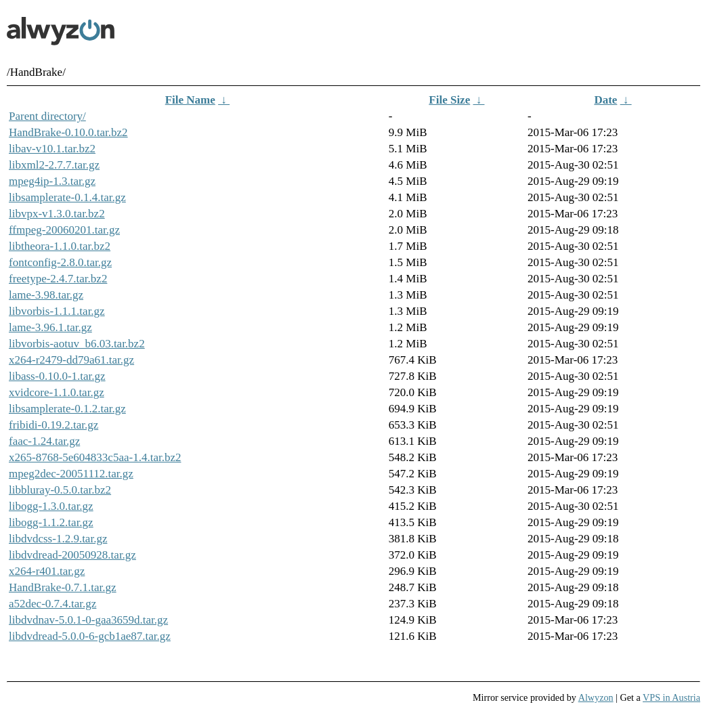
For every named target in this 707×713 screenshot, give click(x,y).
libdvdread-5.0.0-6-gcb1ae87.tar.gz (90, 636)
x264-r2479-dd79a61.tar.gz (71, 359)
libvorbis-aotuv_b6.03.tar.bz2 (77, 343)
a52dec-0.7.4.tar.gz (52, 603)
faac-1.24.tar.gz (44, 441)
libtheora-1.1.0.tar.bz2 (59, 246)
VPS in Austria (671, 697)
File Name (190, 99)
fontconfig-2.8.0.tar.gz (60, 262)
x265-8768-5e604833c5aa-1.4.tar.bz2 (95, 457)
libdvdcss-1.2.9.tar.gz (58, 538)
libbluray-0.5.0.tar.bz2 (60, 489)
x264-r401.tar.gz (47, 571)
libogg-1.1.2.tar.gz (51, 522)
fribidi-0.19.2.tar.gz (53, 424)
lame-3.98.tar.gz (46, 294)
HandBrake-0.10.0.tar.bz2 (68, 132)
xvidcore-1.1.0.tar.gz (56, 392)
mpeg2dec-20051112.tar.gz (71, 473)
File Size (449, 99)
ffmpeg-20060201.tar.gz (64, 229)
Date (605, 99)
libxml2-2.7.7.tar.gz (54, 164)
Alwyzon (596, 697)
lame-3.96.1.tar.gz (50, 327)
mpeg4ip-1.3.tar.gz (52, 181)
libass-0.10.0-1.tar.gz (57, 376)
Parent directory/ (47, 116)
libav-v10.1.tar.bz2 (52, 148)
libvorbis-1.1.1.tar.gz (57, 311)
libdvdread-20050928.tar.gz (72, 554)
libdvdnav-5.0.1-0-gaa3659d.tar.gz (88, 619)
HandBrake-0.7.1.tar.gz (62, 587)
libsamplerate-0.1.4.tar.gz (67, 197)
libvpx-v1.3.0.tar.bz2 (57, 213)
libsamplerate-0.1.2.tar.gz (67, 408)
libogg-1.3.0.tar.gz (51, 506)
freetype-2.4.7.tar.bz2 (58, 278)
